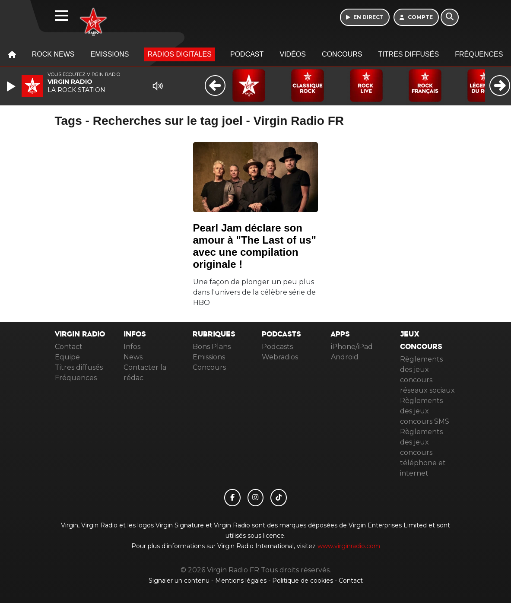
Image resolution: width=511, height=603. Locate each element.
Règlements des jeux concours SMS (424, 411)
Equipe (67, 357)
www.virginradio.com (348, 546)
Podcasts (277, 347)
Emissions (110, 54)
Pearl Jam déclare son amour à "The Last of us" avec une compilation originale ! (254, 246)
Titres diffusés (408, 54)
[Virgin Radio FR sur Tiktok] (278, 497)
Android (345, 357)
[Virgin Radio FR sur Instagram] (256, 497)
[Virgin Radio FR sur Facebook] (232, 497)
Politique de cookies (302, 580)
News (133, 357)
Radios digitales (180, 54)
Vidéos (292, 54)
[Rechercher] (450, 17)
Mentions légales (241, 580)
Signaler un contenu (180, 580)
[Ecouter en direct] (365, 17)
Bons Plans (212, 347)
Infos (132, 347)
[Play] (12, 86)
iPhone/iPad (352, 347)
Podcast (246, 54)
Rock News (53, 54)
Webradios (280, 357)
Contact (69, 347)
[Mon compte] (416, 17)
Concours (342, 54)
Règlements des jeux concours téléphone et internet (423, 452)
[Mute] (157, 85)
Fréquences (479, 54)
